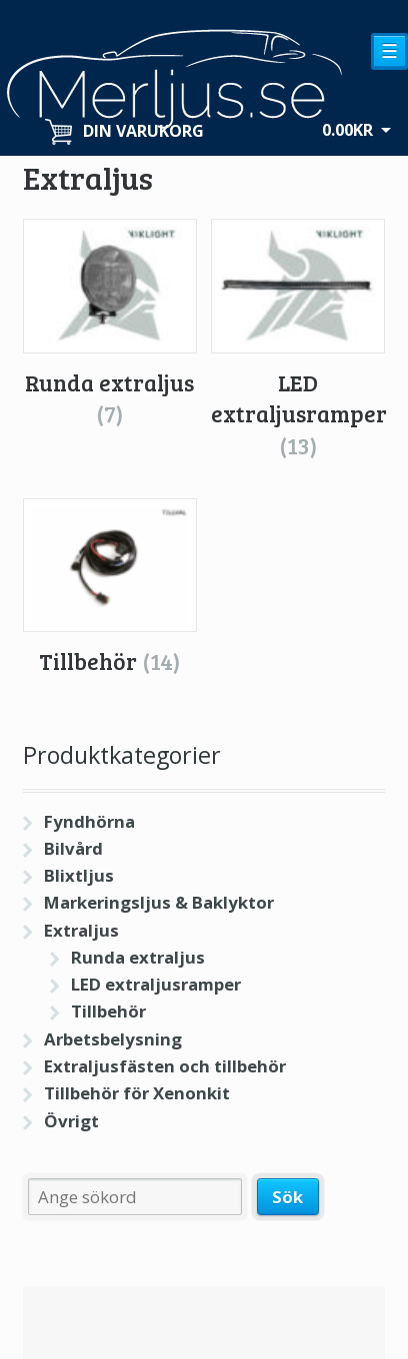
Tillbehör (108, 1011)
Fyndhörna (89, 821)
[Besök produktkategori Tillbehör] (110, 588)
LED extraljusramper (156, 984)
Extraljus (81, 930)
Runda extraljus (138, 957)
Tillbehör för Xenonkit (137, 1092)
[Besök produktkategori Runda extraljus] (110, 324)
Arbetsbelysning (113, 1038)
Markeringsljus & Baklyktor (159, 902)
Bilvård (73, 848)
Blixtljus (79, 875)
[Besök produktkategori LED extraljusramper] (298, 340)
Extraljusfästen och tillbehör (165, 1065)
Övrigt (71, 1120)
